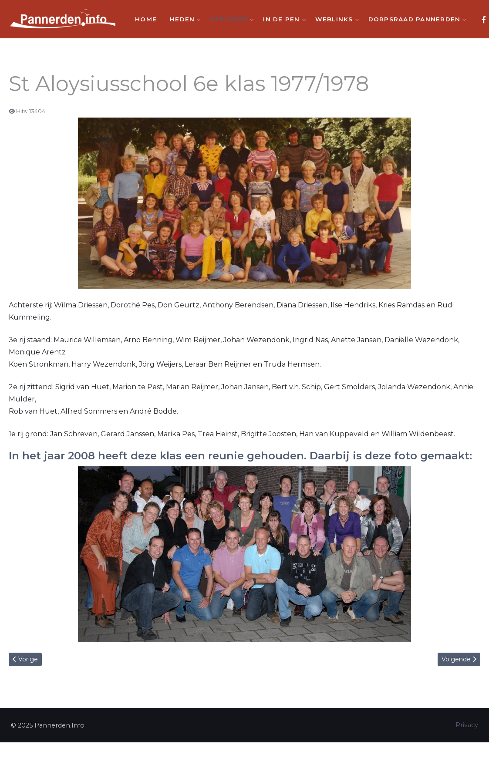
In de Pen (282, 19)
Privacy (466, 725)
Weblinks (335, 19)
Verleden (230, 19)
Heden (183, 19)
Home (146, 19)
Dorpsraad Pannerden (415, 19)
